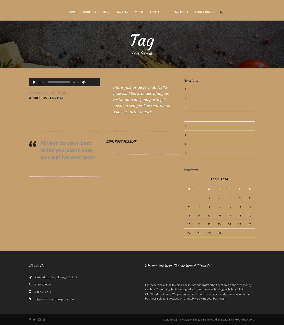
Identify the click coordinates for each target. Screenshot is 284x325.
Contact (156, 12)
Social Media (179, 12)
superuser (61, 92)
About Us (89, 12)
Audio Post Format (46, 98)
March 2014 (196, 108)
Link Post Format (121, 141)
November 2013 (198, 126)
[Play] (34, 82)
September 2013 (199, 144)
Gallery (122, 12)
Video (139, 12)
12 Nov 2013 (40, 92)
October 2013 (197, 135)
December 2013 (198, 117)
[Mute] (84, 82)
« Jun (187, 240)
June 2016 (195, 89)
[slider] (59, 82)
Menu (106, 12)
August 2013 (196, 153)
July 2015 (194, 98)
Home (72, 12)
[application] (64, 82)
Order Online (205, 12)
